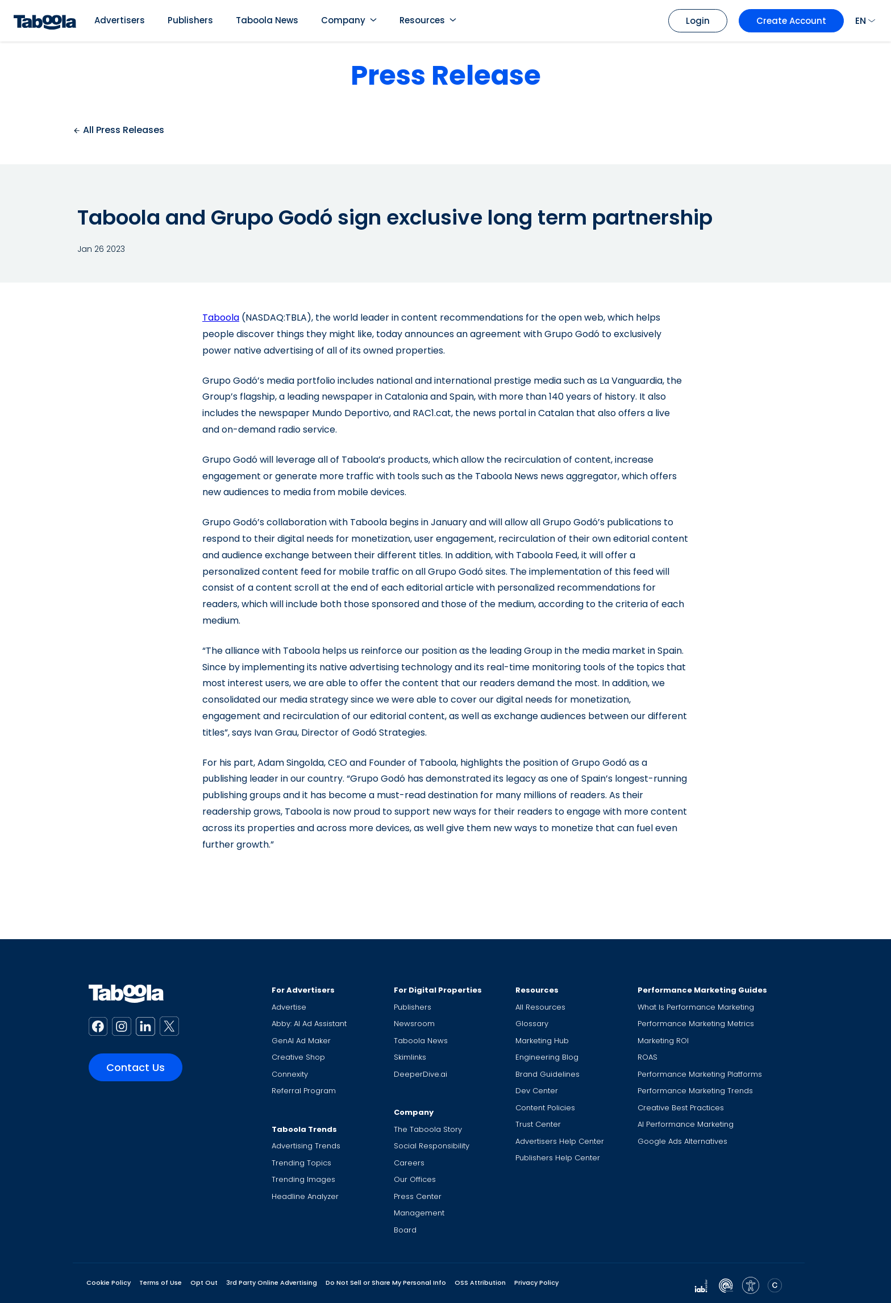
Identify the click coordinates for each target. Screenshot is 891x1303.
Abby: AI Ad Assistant (309, 1023)
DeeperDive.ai (420, 1074)
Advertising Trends (306, 1145)
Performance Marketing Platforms (700, 1074)
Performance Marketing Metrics (696, 1023)
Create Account (791, 21)
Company (343, 20)
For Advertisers (303, 990)
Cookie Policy (108, 1282)
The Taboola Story (428, 1129)
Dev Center (536, 1090)
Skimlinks (410, 1057)
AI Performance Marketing (686, 1124)
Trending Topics (301, 1162)
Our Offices (415, 1179)
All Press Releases (118, 129)
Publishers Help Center (557, 1157)
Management (419, 1212)
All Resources (540, 1007)
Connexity (290, 1074)
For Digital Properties (438, 990)
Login (698, 21)
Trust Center (538, 1124)
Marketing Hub (542, 1040)
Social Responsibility (431, 1145)
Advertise (289, 1007)
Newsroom (414, 1023)
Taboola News (267, 20)
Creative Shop (298, 1057)
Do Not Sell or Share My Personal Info (386, 1282)
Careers (409, 1162)
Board (405, 1230)
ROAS (647, 1057)
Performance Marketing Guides (702, 990)
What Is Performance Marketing (696, 1007)
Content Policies (545, 1107)
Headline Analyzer (305, 1196)
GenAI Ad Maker (301, 1040)
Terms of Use (160, 1282)
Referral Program (304, 1090)
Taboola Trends (304, 1129)
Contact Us (135, 1067)
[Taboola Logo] (45, 20)
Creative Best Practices (681, 1107)
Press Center (418, 1196)
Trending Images (303, 1179)
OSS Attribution (480, 1282)
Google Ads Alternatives (682, 1141)
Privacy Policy (536, 1282)
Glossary (531, 1023)
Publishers (190, 20)
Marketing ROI (663, 1040)
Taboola (220, 317)
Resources (422, 20)
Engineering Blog (546, 1057)
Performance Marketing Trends (695, 1090)
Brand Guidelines (547, 1074)
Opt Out (204, 1282)
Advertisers (119, 20)
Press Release (446, 75)
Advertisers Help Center (559, 1141)
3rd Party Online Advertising (271, 1282)
